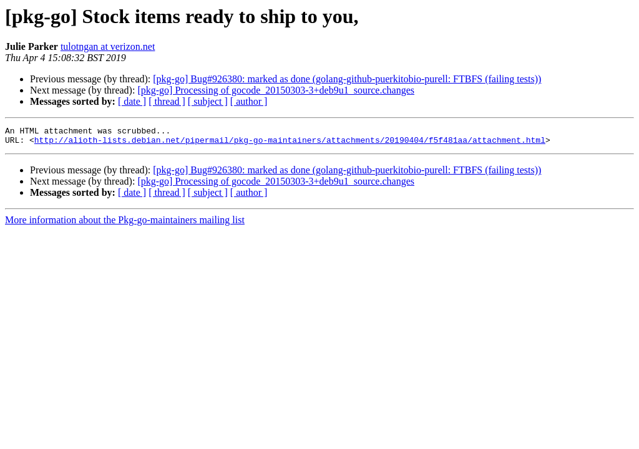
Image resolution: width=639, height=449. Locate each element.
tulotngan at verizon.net (108, 46)
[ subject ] (208, 101)
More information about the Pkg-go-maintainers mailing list (125, 223)
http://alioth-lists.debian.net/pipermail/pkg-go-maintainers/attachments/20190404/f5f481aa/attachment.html (289, 143)
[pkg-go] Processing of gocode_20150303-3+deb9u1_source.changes (275, 90)
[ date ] (132, 101)
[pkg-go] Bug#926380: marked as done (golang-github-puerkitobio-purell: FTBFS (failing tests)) (347, 79)
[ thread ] (167, 101)
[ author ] (249, 101)
